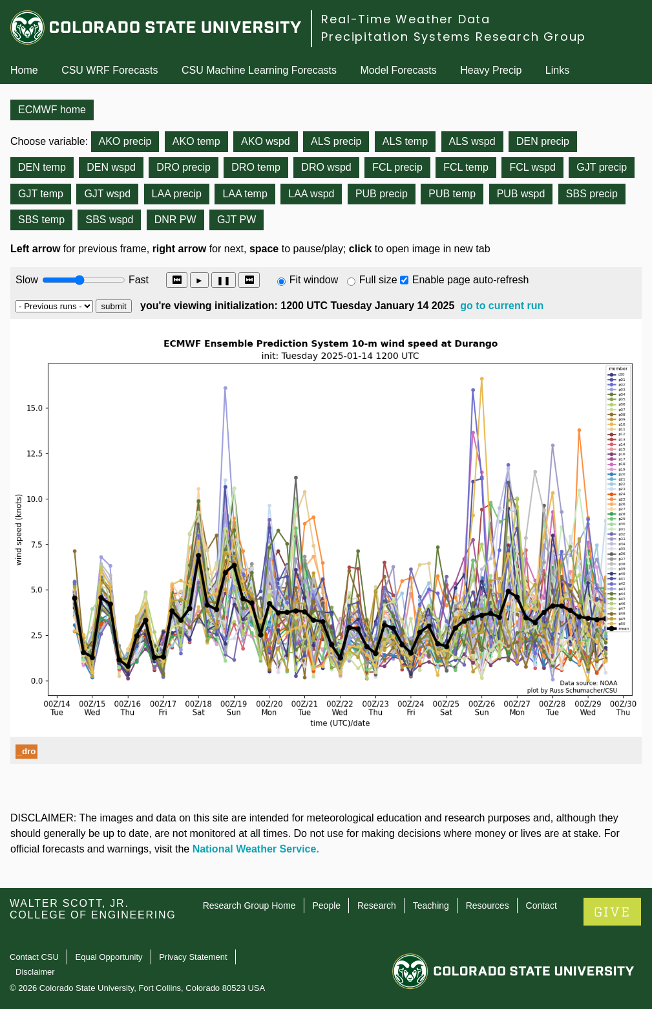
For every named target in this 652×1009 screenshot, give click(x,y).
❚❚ (223, 280)
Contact (541, 905)
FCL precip (397, 167)
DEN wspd (111, 167)
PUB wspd (521, 193)
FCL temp (466, 167)
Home (24, 70)
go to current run (501, 305)
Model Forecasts (399, 70)
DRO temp (255, 167)
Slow (27, 279)
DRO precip (183, 167)
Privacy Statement (193, 957)
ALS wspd (472, 141)
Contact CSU (34, 957)
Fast (138, 279)
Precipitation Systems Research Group (453, 36)
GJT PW (236, 219)
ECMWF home (52, 109)
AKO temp (196, 141)
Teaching (431, 905)
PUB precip (381, 193)
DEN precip (542, 141)
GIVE (612, 912)
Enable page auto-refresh (470, 279)
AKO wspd (265, 141)
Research (376, 905)
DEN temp (42, 167)
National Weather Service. (256, 848)
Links (557, 70)
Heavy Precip (490, 70)
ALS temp (405, 141)
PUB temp (452, 193)
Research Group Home (249, 905)
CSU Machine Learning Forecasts (259, 70)
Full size (378, 279)
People (326, 905)
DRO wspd (326, 167)
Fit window (314, 279)
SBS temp (41, 219)
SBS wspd (109, 219)
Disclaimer (35, 972)
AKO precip (125, 141)
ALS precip (336, 141)
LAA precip (177, 193)
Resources (487, 905)
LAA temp (244, 193)
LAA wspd (311, 193)
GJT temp (40, 193)
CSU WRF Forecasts (109, 70)
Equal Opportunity (109, 957)
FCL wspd (532, 167)
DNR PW (175, 219)
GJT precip (601, 167)
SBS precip (592, 193)
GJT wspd (107, 193)
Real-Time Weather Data (405, 19)
